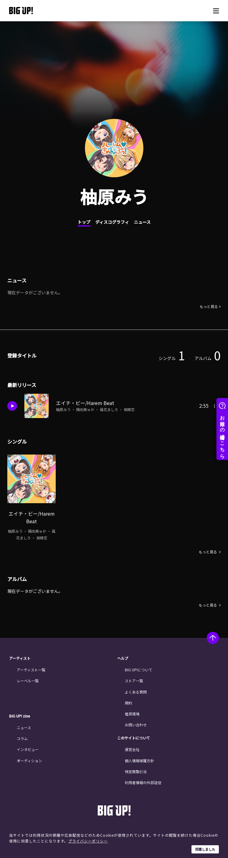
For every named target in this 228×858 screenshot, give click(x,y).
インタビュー (28, 747)
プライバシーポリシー (88, 840)
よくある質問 (136, 690)
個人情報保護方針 (139, 758)
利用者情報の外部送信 (143, 781)
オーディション (29, 758)
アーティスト (19, 657)
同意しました (205, 849)
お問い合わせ (136, 723)
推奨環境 (132, 712)
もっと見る (209, 306)
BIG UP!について (138, 668)
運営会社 (132, 747)
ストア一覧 (134, 679)
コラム (22, 736)
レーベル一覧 (28, 679)
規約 (128, 701)
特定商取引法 (136, 770)
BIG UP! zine (19, 714)
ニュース (142, 222)
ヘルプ (122, 657)
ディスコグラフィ (112, 222)
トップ (84, 222)
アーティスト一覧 (31, 668)
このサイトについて (133, 736)
